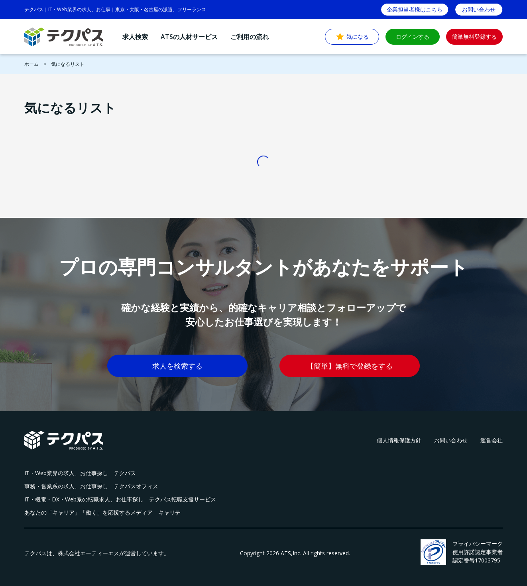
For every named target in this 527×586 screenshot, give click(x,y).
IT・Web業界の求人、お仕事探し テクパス (80, 473)
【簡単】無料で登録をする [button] (350, 366)
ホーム (31, 64)
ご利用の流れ (249, 36)
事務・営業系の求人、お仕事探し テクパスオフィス (91, 486)
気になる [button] (352, 36)
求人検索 (135, 36)
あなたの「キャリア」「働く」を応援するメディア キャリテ (102, 512)
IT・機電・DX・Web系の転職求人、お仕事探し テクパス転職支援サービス (120, 499)
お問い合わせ (451, 440)
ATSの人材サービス (189, 36)
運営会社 (491, 440)
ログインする (412, 36)
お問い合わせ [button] (479, 9)
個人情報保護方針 (399, 440)
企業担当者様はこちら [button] (414, 9)
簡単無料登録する (474, 36)
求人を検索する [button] (177, 366)
